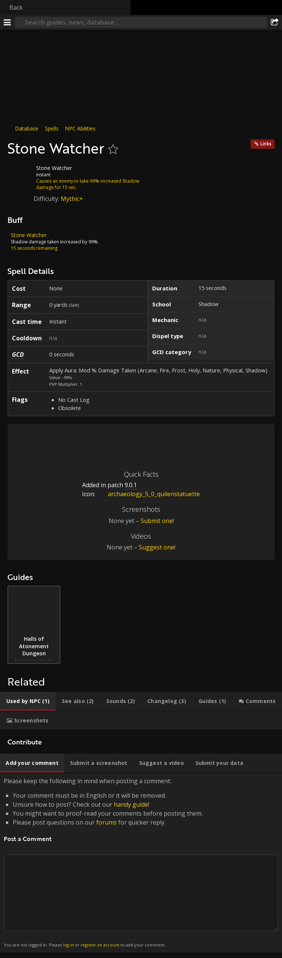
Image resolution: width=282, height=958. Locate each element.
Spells (52, 128)
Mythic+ (72, 199)
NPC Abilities (80, 128)
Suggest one (156, 547)
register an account (100, 945)
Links (266, 144)
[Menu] (7, 22)
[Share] (274, 22)
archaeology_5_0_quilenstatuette (148, 494)
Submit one (157, 521)
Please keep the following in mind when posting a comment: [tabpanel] (141, 863)
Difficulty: (47, 199)
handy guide (131, 804)
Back (16, 7)
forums (106, 822)
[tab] (28, 701)
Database (26, 128)
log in (68, 945)
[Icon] (20, 173)
